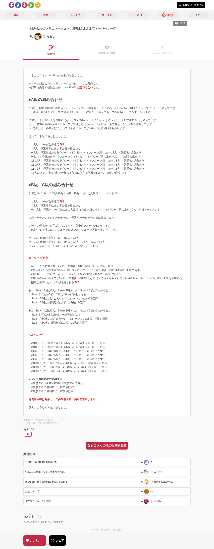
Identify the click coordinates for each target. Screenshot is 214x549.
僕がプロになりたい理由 (38, 501)
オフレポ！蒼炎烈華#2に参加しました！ (46, 481)
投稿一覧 (106, 529)
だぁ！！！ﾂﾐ (32, 491)
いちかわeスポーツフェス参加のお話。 (45, 472)
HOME (94, 529)
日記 (28, 434)
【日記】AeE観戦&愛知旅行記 (41, 462)
